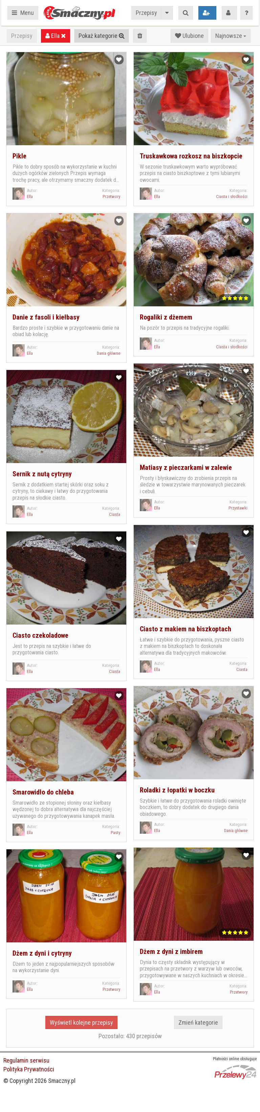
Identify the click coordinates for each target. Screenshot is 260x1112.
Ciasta (114, 514)
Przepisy (146, 12)
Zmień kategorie (198, 1022)
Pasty (115, 832)
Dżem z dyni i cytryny (42, 953)
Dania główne (108, 353)
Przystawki (238, 507)
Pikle (19, 156)
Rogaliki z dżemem (166, 317)
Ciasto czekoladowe (40, 635)
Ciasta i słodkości (231, 196)
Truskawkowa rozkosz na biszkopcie (191, 156)
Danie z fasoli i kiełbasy (46, 317)
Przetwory (111, 196)
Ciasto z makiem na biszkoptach (185, 629)
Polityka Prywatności (28, 1069)
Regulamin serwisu (26, 1060)
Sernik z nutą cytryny (42, 474)
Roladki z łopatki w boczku (177, 790)
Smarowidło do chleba (43, 792)
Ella (55, 35)
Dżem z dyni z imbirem (171, 951)
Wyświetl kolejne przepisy (81, 1022)
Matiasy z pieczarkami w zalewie (186, 467)
